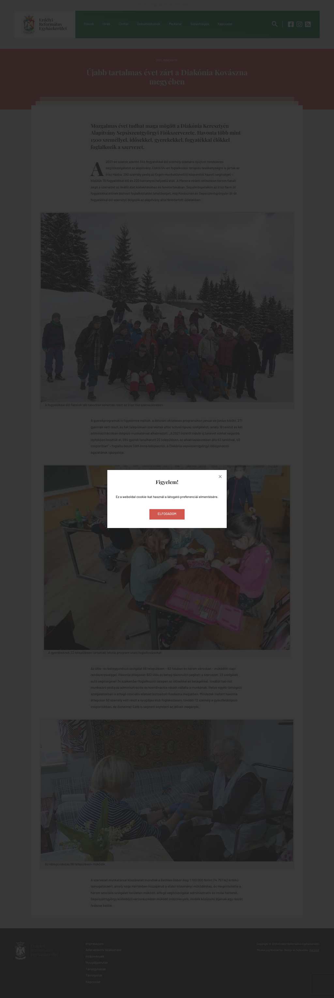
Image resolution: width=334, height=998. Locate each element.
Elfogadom (167, 514)
